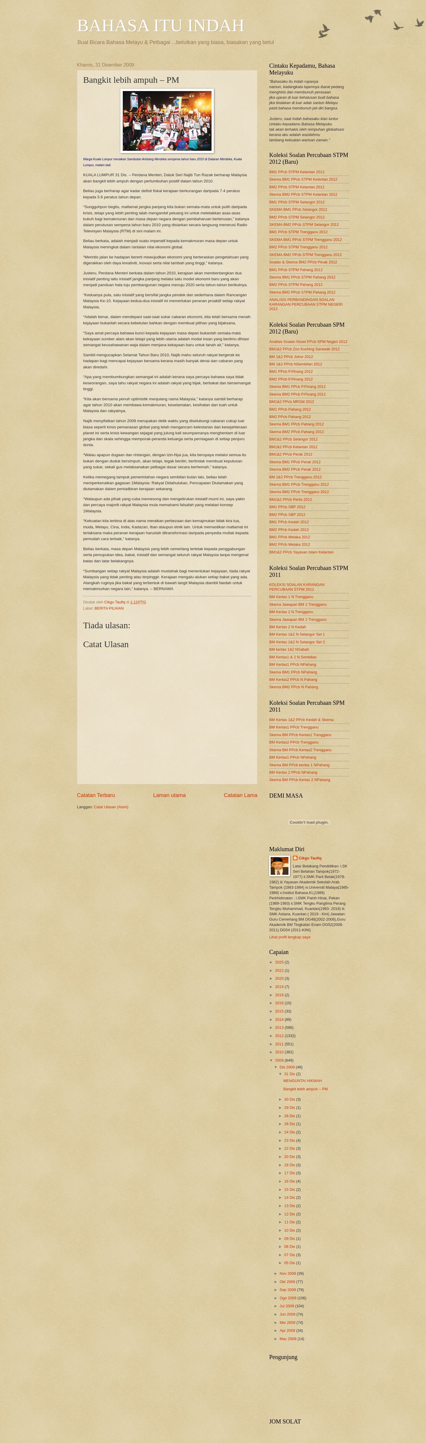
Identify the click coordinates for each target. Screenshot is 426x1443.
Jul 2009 (287, 1306)
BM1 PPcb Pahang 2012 (290, 409)
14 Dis (290, 1197)
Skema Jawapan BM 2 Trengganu (298, 619)
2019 (280, 986)
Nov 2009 (288, 1273)
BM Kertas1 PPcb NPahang (292, 664)
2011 (280, 1044)
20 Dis (290, 1156)
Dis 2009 (288, 1067)
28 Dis (290, 1116)
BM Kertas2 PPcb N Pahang (293, 679)
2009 (280, 1060)
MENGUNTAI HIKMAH (302, 1080)
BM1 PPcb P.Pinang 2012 (291, 371)
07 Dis (290, 1255)
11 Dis (290, 1222)
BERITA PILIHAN (109, 608)
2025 (280, 962)
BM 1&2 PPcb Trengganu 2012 (295, 477)
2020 (280, 978)
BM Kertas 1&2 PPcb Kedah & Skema (301, 720)
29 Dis (290, 1107)
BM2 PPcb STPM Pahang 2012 (295, 284)
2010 (280, 1052)
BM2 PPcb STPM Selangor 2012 (297, 217)
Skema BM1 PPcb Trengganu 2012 (299, 484)
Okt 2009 (288, 1282)
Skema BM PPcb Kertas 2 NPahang (299, 780)
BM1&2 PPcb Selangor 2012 (293, 439)
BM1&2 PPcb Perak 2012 (290, 454)
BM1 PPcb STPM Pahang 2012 (295, 270)
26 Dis (290, 1124)
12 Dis (290, 1214)
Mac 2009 (288, 1339)
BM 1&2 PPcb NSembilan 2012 (295, 364)
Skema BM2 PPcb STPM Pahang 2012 (302, 292)
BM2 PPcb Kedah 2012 (289, 529)
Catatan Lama (240, 795)
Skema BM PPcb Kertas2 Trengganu (300, 750)
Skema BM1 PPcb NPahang (293, 672)
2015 (280, 1011)
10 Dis (290, 1230)
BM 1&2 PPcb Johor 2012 (291, 356)
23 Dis (290, 1140)
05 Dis (290, 1263)
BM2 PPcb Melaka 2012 (289, 544)
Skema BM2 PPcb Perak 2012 (295, 469)
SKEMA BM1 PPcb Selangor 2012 (298, 209)
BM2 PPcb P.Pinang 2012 (291, 379)
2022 (280, 970)
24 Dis (290, 1132)
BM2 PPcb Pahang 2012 (290, 416)
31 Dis (290, 1074)
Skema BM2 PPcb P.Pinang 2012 (297, 394)
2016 (280, 1003)
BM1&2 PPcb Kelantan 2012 (293, 447)
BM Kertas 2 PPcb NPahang (293, 772)
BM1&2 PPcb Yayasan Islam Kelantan (301, 552)
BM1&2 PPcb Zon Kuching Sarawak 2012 (304, 349)
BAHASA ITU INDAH (161, 25)
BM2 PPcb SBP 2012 (287, 514)
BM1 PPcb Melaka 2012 (289, 537)
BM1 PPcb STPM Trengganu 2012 (298, 232)
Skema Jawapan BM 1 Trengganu (298, 604)
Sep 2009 (288, 1289)
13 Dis (290, 1206)
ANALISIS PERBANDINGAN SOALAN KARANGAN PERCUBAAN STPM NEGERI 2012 (306, 304)
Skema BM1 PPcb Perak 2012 (295, 462)
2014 (280, 1019)
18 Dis (290, 1165)
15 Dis (290, 1189)
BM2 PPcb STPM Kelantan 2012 (297, 187)
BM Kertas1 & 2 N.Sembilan (293, 657)
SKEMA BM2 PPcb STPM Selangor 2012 (304, 224)
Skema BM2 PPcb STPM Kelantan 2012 (303, 194)
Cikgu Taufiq (310, 858)
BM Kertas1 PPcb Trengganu (294, 727)
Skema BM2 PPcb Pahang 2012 (296, 432)
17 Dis (290, 1173)
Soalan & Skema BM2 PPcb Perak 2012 (303, 262)
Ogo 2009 (288, 1298)
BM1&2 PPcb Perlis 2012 (290, 499)
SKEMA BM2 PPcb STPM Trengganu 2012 (305, 254)
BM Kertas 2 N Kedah (287, 627)
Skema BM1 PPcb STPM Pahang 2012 (302, 277)
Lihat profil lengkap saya (289, 937)
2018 (280, 995)
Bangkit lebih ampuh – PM (305, 1089)
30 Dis (290, 1099)
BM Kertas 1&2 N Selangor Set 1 (297, 634)
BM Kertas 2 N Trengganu (291, 612)
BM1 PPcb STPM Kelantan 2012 (297, 172)
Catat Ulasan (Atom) (111, 807)
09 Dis (290, 1238)
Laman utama (169, 795)
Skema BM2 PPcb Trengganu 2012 (299, 492)
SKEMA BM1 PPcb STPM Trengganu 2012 (305, 239)
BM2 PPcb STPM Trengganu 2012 (298, 247)
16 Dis (290, 1181)
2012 (280, 1036)
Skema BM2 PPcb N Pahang (293, 687)
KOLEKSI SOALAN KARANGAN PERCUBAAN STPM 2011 (297, 586)
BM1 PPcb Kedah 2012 (289, 522)
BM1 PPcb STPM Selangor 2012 (297, 202)
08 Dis (290, 1246)
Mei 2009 (288, 1322)
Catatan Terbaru (96, 795)
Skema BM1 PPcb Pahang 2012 (296, 424)
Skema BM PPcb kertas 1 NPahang (299, 765)
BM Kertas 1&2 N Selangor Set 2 (297, 642)
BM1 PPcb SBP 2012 (287, 507)
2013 (280, 1027)
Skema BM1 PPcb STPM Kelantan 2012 (303, 179)
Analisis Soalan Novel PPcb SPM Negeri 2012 (308, 341)
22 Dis (290, 1148)
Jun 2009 (288, 1314)
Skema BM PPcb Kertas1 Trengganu (300, 735)
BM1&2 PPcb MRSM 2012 (291, 401)
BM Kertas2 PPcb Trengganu (294, 742)
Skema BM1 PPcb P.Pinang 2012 (297, 386)
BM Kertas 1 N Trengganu (291, 597)
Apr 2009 (288, 1330)
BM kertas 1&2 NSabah (289, 649)
